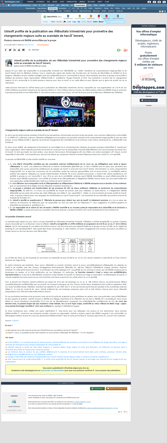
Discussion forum (148, 100)
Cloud (35, 5)
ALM (44, 5)
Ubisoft (15, 321)
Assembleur (62, 8)
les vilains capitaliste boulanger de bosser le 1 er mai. (101, 408)
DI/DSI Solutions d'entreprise (21, 5)
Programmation (80, 5)
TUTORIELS (67, 11)
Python (117, 8)
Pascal (106, 8)
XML (138, 8)
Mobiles (102, 5)
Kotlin (90, 8)
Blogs (54, 2)
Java (57, 5)
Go (85, 8)
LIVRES (103, 11)
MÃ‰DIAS (96, 11)
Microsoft (51, 5)
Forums (30, 2)
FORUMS (51, 11)
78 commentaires (43, 45)
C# (78, 8)
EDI (72, 5)
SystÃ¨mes (110, 5)
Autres (144, 8)
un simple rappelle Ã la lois (81, 402)
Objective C (98, 8)
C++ (73, 8)
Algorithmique (42, 8)
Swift (128, 8)
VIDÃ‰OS (119, 11)
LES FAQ (59, 11)
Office (96, 5)
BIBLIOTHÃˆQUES (85, 11)
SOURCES (111, 11)
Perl (112, 8)
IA (39, 5)
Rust (123, 8)
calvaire (14, 396)
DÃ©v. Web (65, 5)
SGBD (89, 5)
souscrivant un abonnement (52, 371)
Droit (99, 2)
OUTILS (75, 11)
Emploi (82, 2)
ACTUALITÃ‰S (42, 11)
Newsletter (72, 2)
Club (107, 2)
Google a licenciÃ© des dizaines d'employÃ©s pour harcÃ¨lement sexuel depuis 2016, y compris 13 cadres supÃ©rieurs (58, 357)
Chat (62, 2)
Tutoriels (40, 2)
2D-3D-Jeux (52, 8)
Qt (133, 8)
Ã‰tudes (91, 2)
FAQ (48, 2)
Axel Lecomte (29, 45)
